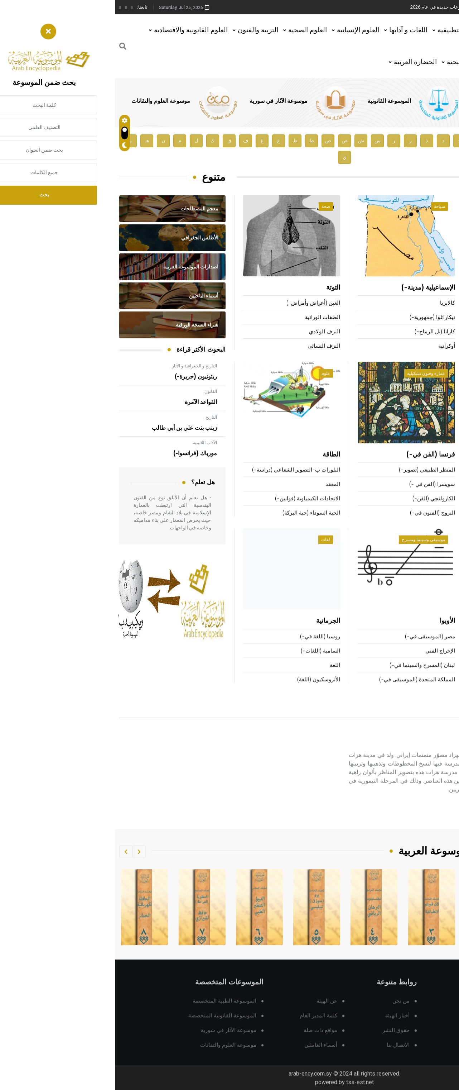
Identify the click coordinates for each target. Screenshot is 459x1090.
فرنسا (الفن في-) (315, 464)
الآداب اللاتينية (90, 442)
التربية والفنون (143, 30)
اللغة (220, 674)
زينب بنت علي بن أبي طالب (69, 428)
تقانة (441, 549)
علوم (211, 382)
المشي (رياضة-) (436, 522)
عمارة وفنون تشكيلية (311, 382)
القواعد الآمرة (86, 402)
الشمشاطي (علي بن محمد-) (422, 347)
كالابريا (332, 304)
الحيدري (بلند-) (438, 332)
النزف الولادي (209, 332)
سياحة (324, 207)
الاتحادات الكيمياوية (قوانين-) (192, 508)
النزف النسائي (209, 347)
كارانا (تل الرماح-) (320, 332)
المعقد (218, 494)
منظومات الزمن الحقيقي (426, 689)
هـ (32, 141)
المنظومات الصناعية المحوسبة (420, 674)
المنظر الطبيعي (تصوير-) (312, 479)
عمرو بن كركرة (434, 288)
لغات (210, 549)
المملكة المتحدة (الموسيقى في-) (302, 689)
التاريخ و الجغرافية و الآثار (79, 365)
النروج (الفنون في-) (317, 522)
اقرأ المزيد (422, 820)
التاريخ (96, 417)
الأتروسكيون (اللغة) (203, 689)
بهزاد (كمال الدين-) (414, 751)
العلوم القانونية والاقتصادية (76, 30)
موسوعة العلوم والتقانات (45, 101)
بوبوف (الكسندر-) (435, 318)
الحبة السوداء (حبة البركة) (196, 522)
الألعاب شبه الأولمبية (431, 479)
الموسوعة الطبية (375, 101)
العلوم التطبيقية (345, 30)
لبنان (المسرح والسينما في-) (307, 674)
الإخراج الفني (325, 660)
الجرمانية (213, 630)
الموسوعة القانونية (274, 101)
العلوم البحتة (349, 62)
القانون (96, 391)
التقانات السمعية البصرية (422, 630)
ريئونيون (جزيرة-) (81, 376)
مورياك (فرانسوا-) (80, 453)
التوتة (218, 288)
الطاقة (216, 464)
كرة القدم (444, 508)
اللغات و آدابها (293, 30)
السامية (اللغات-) (205, 660)
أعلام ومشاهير (432, 207)
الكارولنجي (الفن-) (319, 508)
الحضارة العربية (300, 62)
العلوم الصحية (192, 30)
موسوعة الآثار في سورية (164, 101)
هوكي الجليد (438, 464)
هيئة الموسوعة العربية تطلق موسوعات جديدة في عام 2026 (353, 7)
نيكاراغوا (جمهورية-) (317, 318)
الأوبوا (332, 630)
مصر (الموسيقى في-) (315, 646)
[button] (24, 851)
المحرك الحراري (436, 646)
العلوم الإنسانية (243, 30)
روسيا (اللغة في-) (205, 646)
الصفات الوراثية (207, 318)
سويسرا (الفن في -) (317, 494)
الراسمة (445, 660)
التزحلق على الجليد (433, 494)
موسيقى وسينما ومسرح (308, 549)
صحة (211, 207)
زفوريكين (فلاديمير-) (432, 304)
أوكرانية (331, 347)
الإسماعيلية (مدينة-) (313, 288)
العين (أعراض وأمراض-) (198, 304)
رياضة (439, 382)
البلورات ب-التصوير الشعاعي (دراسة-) (181, 479)
